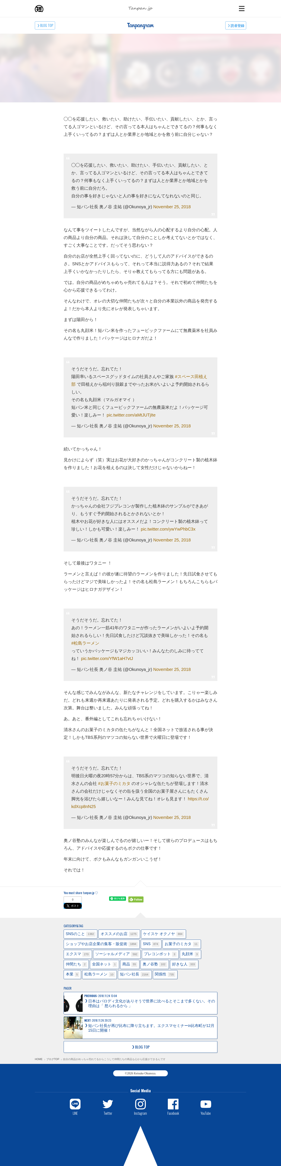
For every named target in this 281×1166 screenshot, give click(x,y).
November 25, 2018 (172, 206)
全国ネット (104, 964)
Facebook (173, 1113)
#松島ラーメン (85, 643)
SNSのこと (80, 934)
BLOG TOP (46, 25)
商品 (129, 964)
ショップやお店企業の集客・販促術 (102, 944)
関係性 (165, 974)
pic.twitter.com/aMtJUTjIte (131, 415)
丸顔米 (190, 954)
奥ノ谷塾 (155, 964)
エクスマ (78, 954)
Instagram (140, 1113)
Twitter (108, 1113)
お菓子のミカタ (182, 944)
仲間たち (76, 964)
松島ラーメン (99, 974)
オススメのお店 (119, 934)
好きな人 (184, 964)
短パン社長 (135, 974)
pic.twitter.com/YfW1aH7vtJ (107, 658)
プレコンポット (160, 954)
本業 (72, 974)
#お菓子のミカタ (114, 783)
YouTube (206, 1113)
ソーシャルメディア (117, 954)
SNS (151, 944)
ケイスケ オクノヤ (163, 934)
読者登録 (237, 25)
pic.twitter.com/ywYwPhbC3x (168, 529)
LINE (75, 1113)
